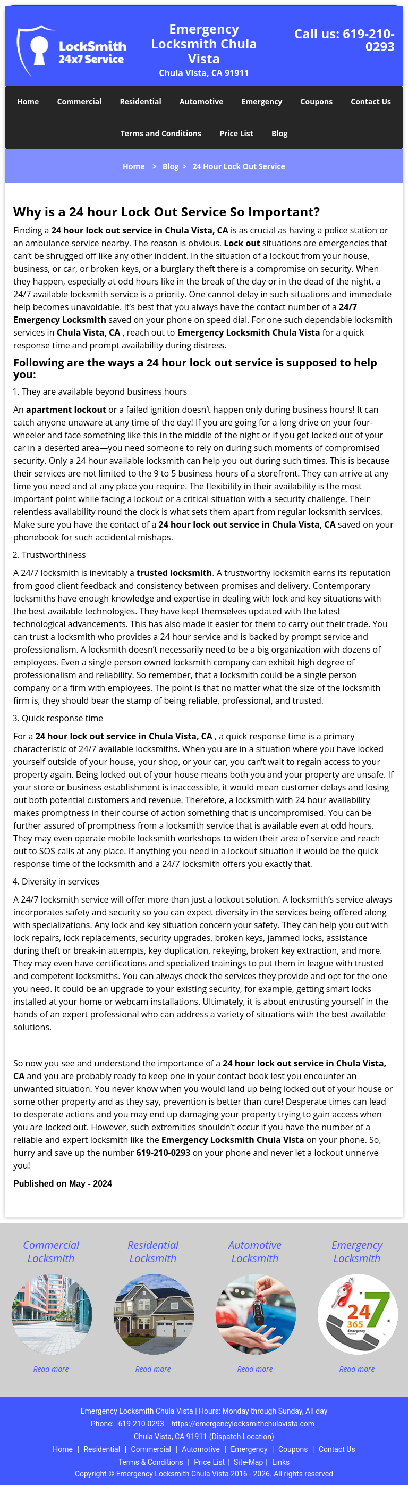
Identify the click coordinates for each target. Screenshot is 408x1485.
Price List (236, 133)
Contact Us (371, 101)
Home (28, 101)
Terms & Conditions (150, 1462)
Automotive (202, 101)
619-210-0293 (369, 39)
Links (281, 1462)
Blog (279, 133)
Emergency (262, 101)
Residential (141, 101)
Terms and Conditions (161, 133)
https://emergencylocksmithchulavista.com (242, 1424)
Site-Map (248, 1462)
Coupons (317, 101)
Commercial (79, 101)
